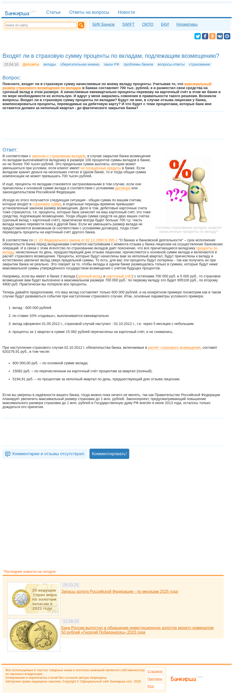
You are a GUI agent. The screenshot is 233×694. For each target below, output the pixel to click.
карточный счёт (119, 276)
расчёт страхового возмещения (174, 347)
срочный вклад (89, 276)
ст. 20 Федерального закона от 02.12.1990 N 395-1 (76, 240)
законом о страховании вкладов (58, 156)
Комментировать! (109, 453)
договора (122, 188)
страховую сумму (46, 204)
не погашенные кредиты (101, 168)
